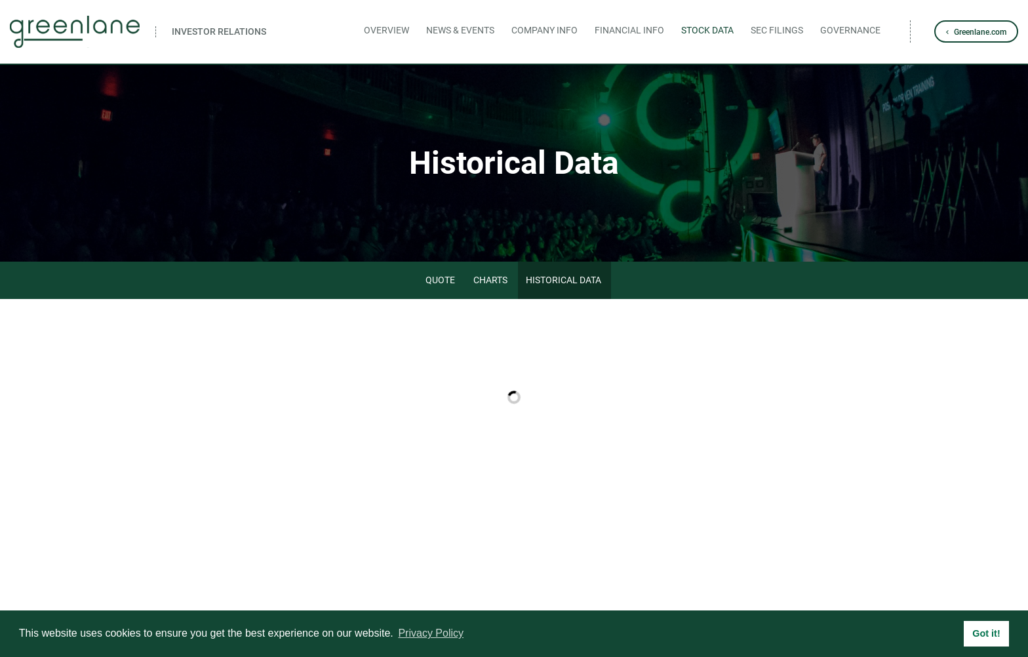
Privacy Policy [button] (431, 633)
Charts (490, 280)
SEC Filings (777, 30)
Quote (440, 280)
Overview (386, 30)
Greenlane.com (980, 32)
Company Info (544, 30)
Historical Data (563, 280)
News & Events (460, 30)
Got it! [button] (986, 633)
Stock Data (707, 30)
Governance (850, 30)
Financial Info (629, 30)
